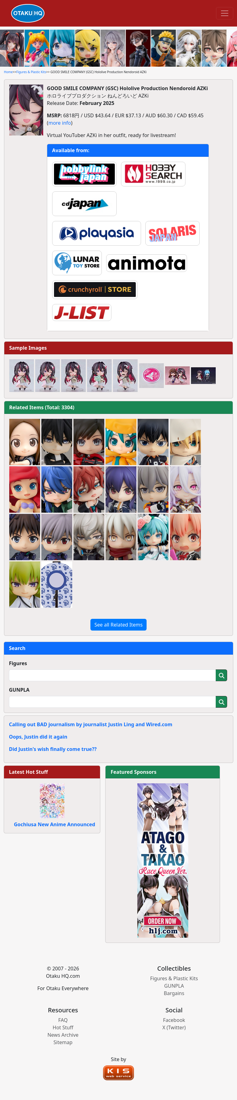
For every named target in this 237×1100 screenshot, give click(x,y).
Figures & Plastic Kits (31, 72)
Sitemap (63, 1042)
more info (59, 122)
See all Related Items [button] (118, 624)
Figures (18, 663)
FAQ (63, 1020)
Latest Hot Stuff (28, 772)
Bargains (174, 993)
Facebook (174, 1020)
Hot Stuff (63, 1027)
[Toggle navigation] (224, 13)
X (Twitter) (174, 1027)
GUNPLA (19, 689)
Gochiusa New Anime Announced (54, 824)
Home (8, 72)
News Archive (63, 1034)
